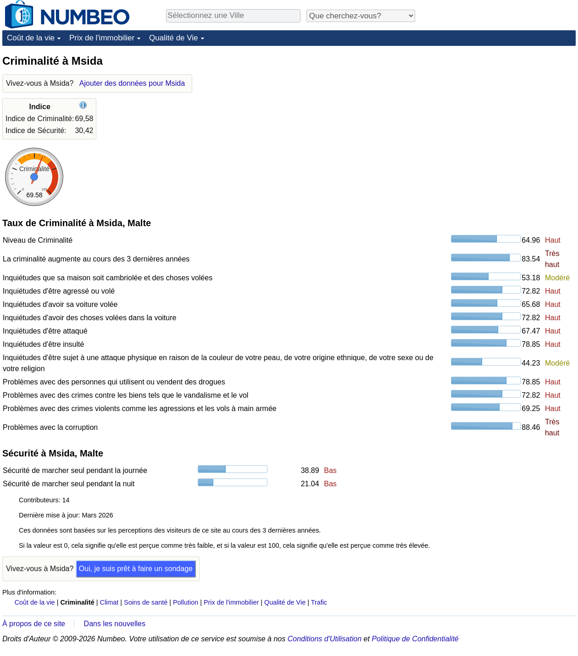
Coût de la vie (31, 37)
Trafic (319, 602)
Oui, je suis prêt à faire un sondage (136, 569)
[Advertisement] (507, 111)
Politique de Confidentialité (415, 639)
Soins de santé (145, 602)
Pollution (185, 602)
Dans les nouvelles (114, 624)
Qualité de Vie (173, 37)
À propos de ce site (33, 624)
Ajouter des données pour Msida (132, 83)
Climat (109, 602)
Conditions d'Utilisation (324, 639)
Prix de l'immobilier (101, 37)
